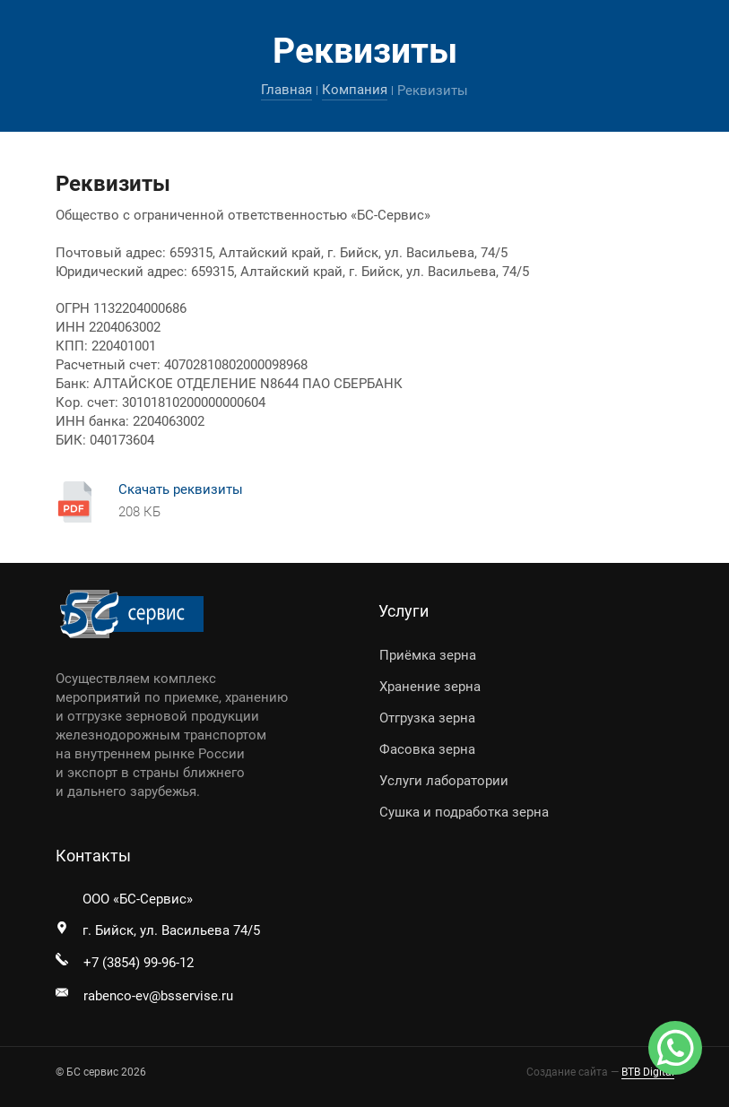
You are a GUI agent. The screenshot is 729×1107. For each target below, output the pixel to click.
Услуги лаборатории (443, 781)
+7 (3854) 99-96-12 (138, 963)
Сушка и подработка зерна (464, 812)
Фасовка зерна (427, 749)
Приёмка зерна (427, 655)
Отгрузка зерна (427, 718)
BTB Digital (647, 1072)
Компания (354, 90)
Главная (286, 90)
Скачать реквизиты (180, 489)
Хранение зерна (430, 687)
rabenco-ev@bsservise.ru (158, 996)
